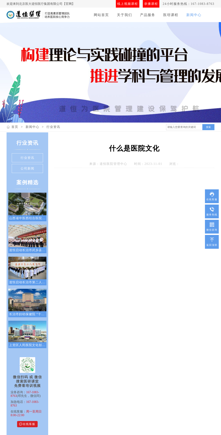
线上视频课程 (127, 4)
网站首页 (101, 15)
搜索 (208, 127)
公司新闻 (27, 168)
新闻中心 (193, 15)
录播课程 (151, 4)
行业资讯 (53, 127)
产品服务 (147, 15)
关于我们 (124, 15)
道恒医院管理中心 (113, 164)
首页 (14, 127)
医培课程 (170, 15)
